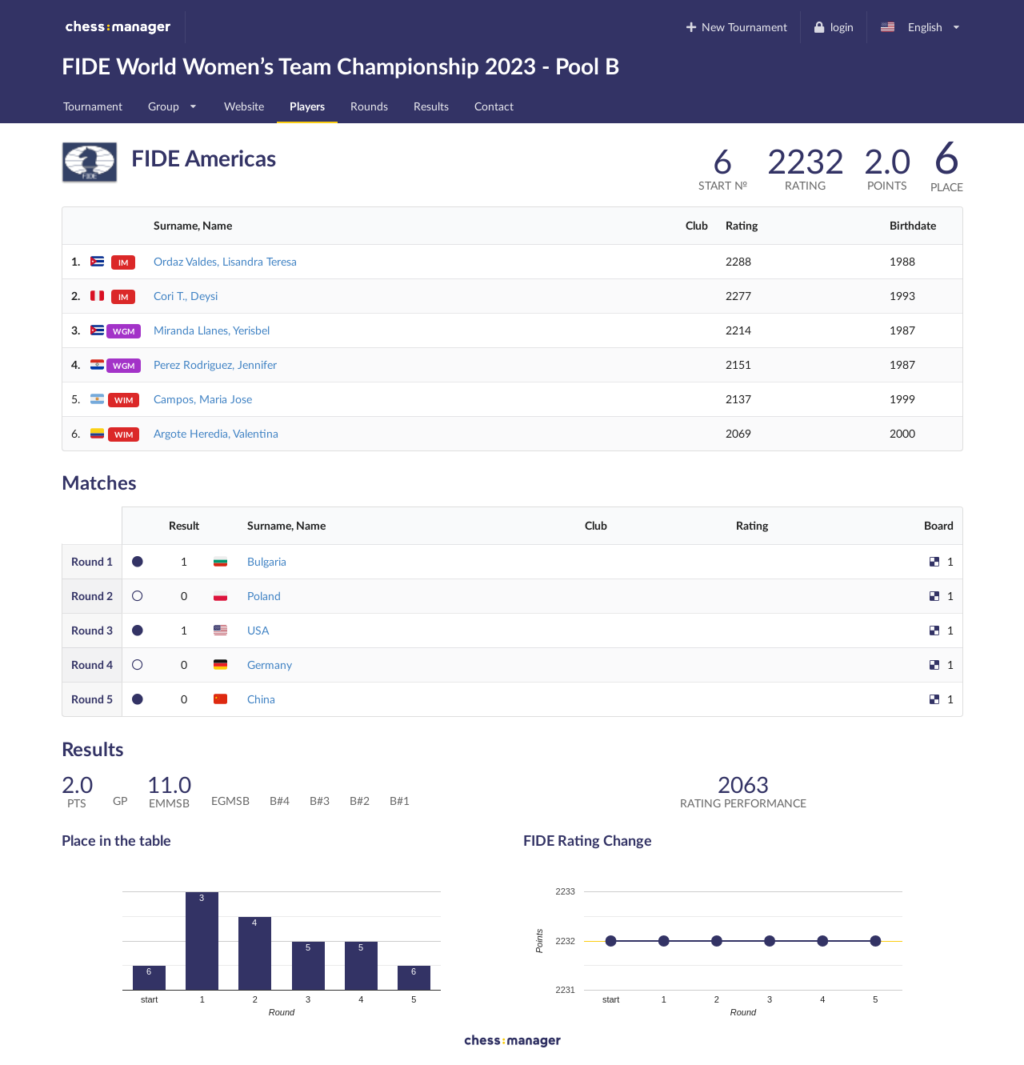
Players (307, 106)
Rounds (369, 106)
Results (431, 106)
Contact (494, 106)
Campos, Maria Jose (203, 399)
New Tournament (735, 27)
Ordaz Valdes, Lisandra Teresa (225, 261)
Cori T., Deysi (186, 295)
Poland (264, 596)
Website (244, 106)
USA (258, 630)
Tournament (92, 106)
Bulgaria (266, 561)
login (833, 27)
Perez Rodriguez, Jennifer (215, 364)
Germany (269, 664)
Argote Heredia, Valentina (216, 433)
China (261, 699)
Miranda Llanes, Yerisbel (212, 330)
